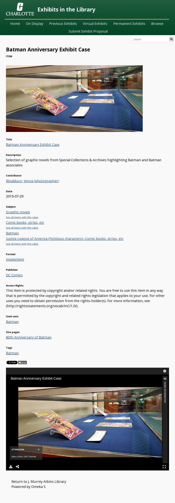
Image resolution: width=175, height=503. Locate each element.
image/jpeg (15, 259)
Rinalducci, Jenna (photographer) (32, 181)
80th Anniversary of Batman (29, 337)
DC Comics (14, 275)
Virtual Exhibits (95, 23)
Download (10, 466)
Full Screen (164, 466)
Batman (12, 233)
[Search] (151, 39)
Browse (157, 23)
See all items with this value (22, 217)
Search (171, 39)
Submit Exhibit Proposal (88, 31)
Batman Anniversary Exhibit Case (32, 144)
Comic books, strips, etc (25, 222)
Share (17, 466)
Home (15, 23)
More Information (165, 383)
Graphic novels (18, 212)
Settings (164, 371)
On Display (34, 23)
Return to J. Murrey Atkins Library (38, 481)
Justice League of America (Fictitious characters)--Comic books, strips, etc (64, 238)
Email (23, 362)
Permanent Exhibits (129, 23)
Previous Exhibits (63, 23)
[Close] (38, 449)
